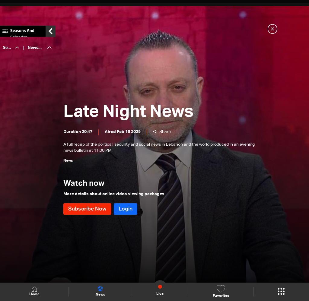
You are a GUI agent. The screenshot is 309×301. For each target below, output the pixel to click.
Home (34, 291)
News (100, 291)
